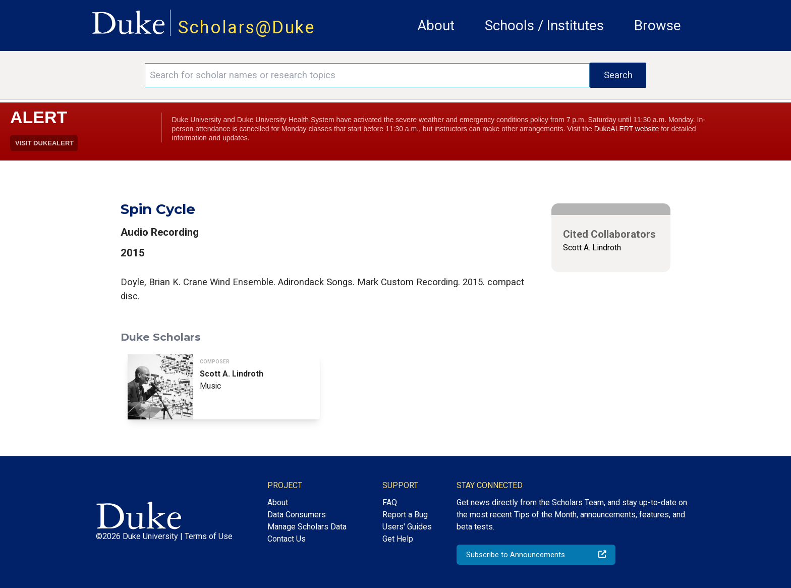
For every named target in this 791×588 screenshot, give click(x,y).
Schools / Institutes (544, 25)
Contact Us (286, 539)
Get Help (397, 539)
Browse (657, 25)
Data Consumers (296, 514)
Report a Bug (405, 514)
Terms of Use (209, 536)
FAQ (389, 502)
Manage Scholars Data (307, 526)
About (436, 25)
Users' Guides (407, 526)
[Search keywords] (367, 75)
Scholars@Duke (246, 27)
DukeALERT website (626, 129)
